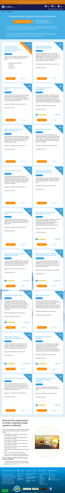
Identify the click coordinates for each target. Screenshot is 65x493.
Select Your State (53, 9)
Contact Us (41, 475)
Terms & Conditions (43, 483)
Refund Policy (42, 478)
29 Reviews (57, 405)
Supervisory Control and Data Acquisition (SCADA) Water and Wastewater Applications (31, 477)
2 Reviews (58, 114)
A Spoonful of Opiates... (21, 473)
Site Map (40, 477)
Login (60, 6)
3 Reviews (26, 322)
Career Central (31, 470)
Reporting (41, 482)
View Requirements (42, 21)
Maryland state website (13, 464)
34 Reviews (26, 363)
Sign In (40, 476)
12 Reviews (57, 239)
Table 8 (7, 452)
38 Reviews (57, 280)
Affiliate (61, 9)
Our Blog (20, 470)
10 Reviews (26, 280)
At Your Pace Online (42, 473)
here (42, 36)
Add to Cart (10, 78)
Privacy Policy (42, 480)
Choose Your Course (22, 21)
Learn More (23, 78)
